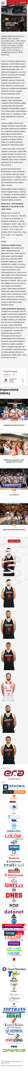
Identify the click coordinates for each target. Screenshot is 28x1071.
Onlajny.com (19, 1065)
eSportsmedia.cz (5, 1063)
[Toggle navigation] (23, 2)
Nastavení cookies (6, 1065)
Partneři (13, 1065)
